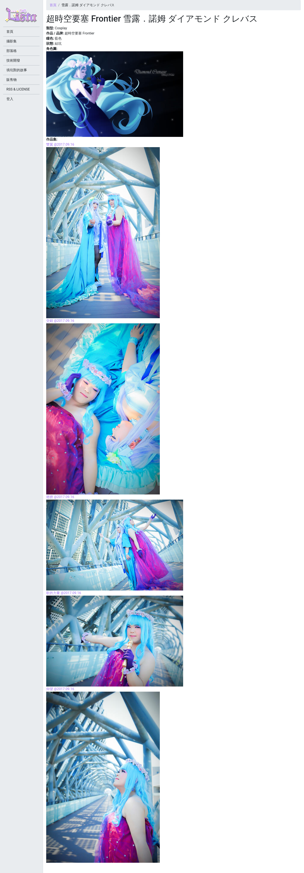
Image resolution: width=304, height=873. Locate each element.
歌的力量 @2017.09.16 (63, 593)
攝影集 (11, 41)
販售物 (11, 80)
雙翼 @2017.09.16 (60, 144)
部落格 (11, 51)
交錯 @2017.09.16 (60, 321)
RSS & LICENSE (18, 89)
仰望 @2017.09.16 (60, 689)
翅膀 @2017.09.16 (60, 497)
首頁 (53, 5)
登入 (9, 99)
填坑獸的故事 (16, 70)
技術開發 (13, 60)
